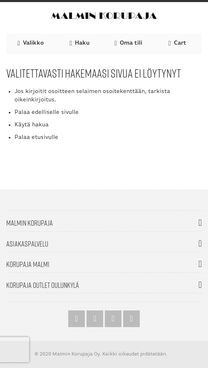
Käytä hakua (32, 125)
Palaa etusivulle (36, 137)
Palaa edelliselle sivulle (47, 112)
